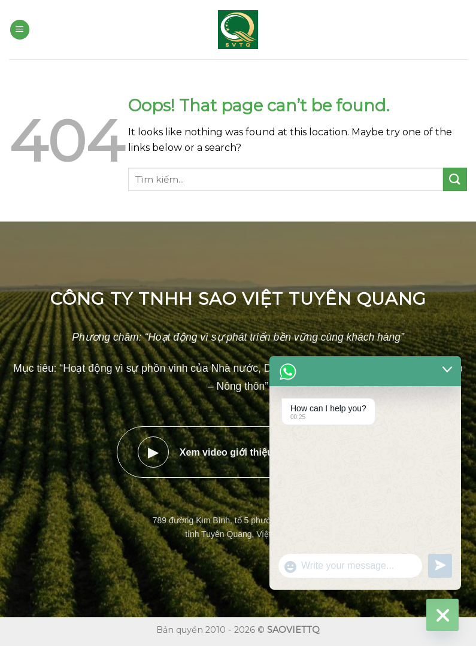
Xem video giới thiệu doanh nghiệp (238, 452)
